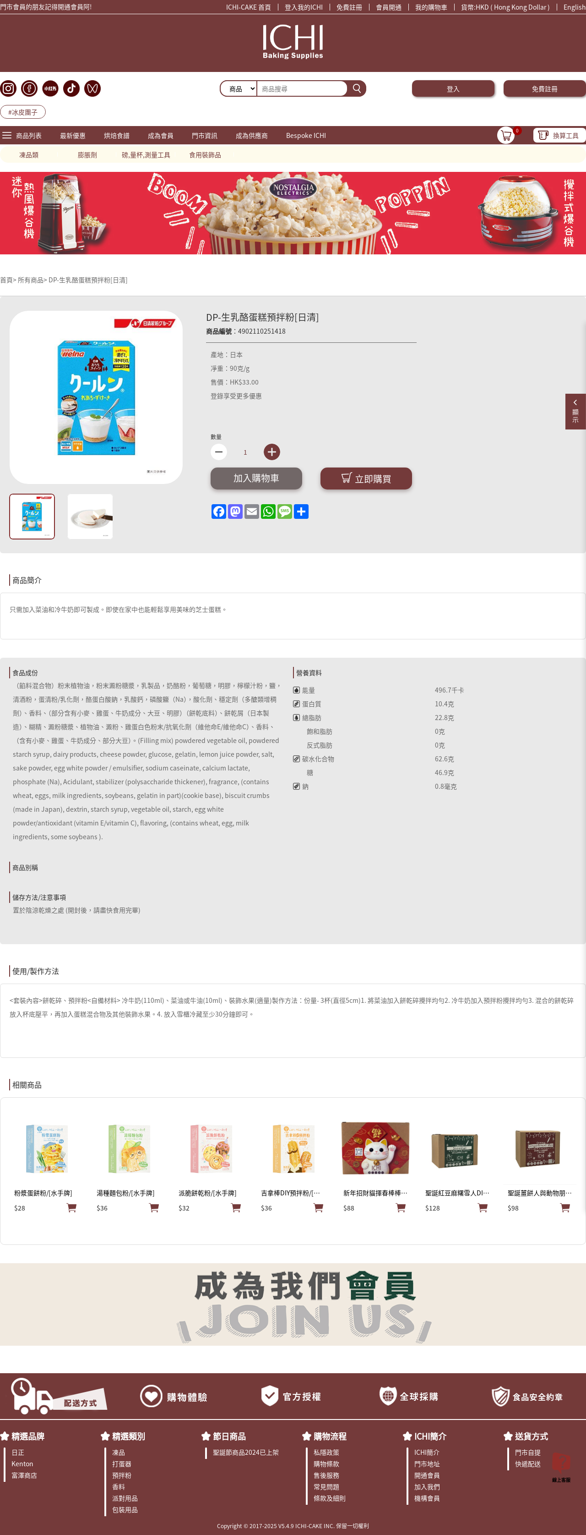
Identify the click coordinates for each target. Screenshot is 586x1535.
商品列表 (29, 135)
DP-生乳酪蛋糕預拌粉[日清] (88, 279)
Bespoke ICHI (306, 135)
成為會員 (161, 135)
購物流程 (330, 1436)
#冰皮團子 (23, 111)
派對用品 (125, 1497)
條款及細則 (330, 1497)
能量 (304, 689)
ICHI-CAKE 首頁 (248, 6)
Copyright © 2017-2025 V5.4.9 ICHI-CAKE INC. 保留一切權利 (293, 1525)
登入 (453, 88)
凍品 (118, 1452)
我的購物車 (431, 6)
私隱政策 (326, 1452)
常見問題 (326, 1486)
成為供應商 (252, 135)
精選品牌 (27, 1436)
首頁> (9, 279)
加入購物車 (256, 477)
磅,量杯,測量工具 (146, 154)
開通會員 (427, 1475)
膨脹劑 (87, 154)
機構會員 (427, 1497)
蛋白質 (307, 703)
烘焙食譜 (117, 135)
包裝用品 (125, 1509)
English (575, 6)
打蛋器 (121, 1463)
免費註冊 (349, 6)
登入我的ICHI (304, 6)
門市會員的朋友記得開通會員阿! (46, 7)
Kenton (22, 1463)
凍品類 (28, 154)
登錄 (217, 395)
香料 (118, 1486)
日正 (17, 1452)
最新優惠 (73, 135)
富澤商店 (24, 1475)
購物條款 (326, 1463)
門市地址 (427, 1463)
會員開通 (389, 6)
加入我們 (427, 1486)
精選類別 (128, 1436)
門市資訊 (204, 135)
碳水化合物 (313, 758)
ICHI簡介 (430, 1436)
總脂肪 (307, 717)
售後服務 (326, 1475)
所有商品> (32, 279)
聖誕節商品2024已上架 (246, 1452)
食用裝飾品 (205, 154)
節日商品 (229, 1436)
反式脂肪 (312, 744)
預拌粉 (121, 1475)
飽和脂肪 (312, 731)
